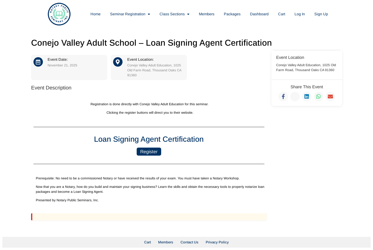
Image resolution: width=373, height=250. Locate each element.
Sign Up (321, 14)
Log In (300, 14)
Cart (281, 14)
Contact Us (189, 242)
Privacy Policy (217, 242)
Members (206, 14)
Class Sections (174, 14)
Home (95, 14)
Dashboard (259, 14)
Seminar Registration (130, 14)
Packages (232, 14)
